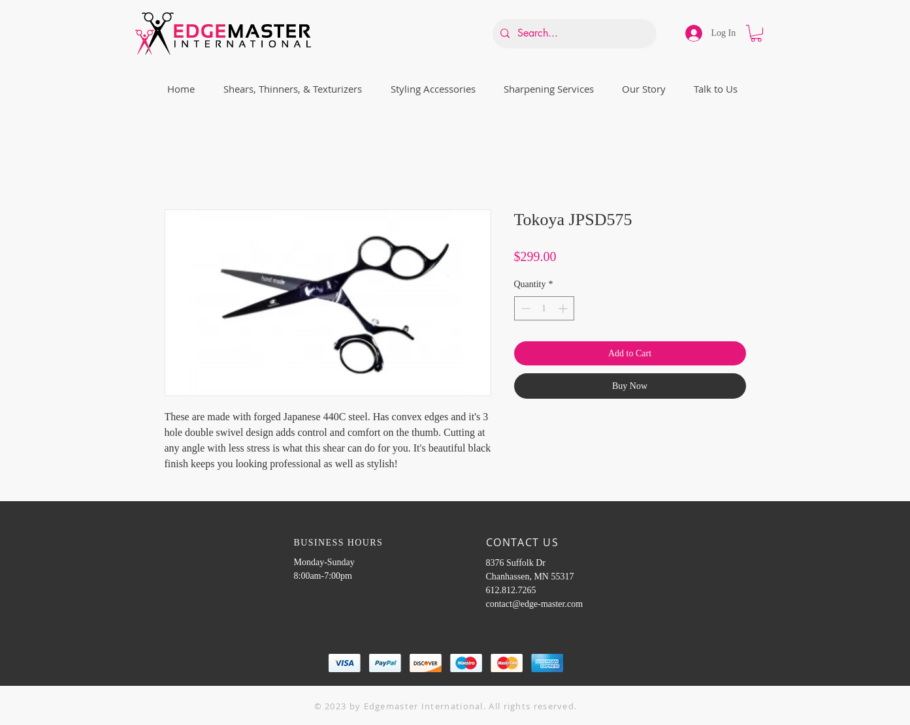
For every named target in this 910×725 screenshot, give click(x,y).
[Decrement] (524, 308)
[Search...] (573, 33)
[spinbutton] (544, 308)
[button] (756, 33)
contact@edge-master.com (534, 604)
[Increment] (564, 308)
